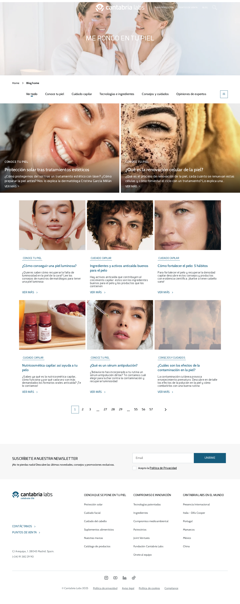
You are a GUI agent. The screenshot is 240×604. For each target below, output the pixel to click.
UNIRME (210, 458)
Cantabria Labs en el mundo (203, 495)
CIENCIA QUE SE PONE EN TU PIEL (105, 495)
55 (136, 409)
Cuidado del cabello (95, 521)
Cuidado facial (92, 513)
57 (151, 409)
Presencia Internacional (196, 504)
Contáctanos (22, 526)
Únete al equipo (142, 554)
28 (113, 409)
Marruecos (189, 529)
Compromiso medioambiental (150, 521)
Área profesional (164, 8)
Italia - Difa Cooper (194, 513)
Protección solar (93, 504)
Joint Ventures (141, 538)
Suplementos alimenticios (99, 529)
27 (105, 409)
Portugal (188, 521)
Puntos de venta (188, 8)
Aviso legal (128, 588)
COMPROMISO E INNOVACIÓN (152, 495)
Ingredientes (140, 513)
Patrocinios (139, 529)
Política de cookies (149, 588)
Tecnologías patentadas (147, 504)
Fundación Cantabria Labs (148, 546)
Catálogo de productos (97, 546)
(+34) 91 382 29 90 (23, 556)
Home (15, 83)
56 (143, 409)
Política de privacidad (105, 588)
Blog (205, 8)
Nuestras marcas (93, 538)
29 (121, 409)
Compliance (171, 588)
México (187, 538)
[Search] (214, 7)
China (186, 546)
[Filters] (224, 94)
